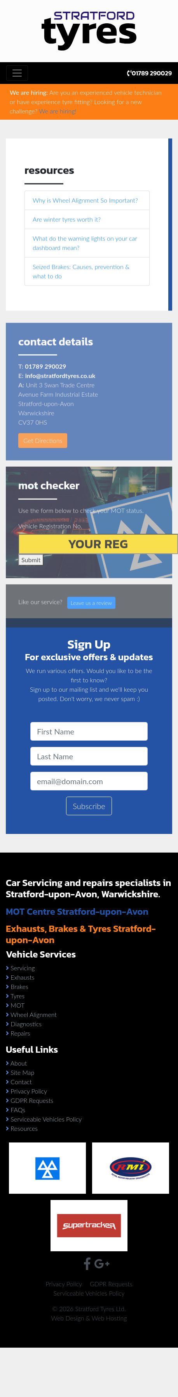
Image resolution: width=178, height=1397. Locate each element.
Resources (24, 1128)
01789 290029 (149, 73)
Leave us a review (91, 612)
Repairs (20, 1033)
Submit (30, 568)
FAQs (17, 1109)
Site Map (22, 1072)
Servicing (22, 967)
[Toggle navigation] (17, 73)
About (18, 1063)
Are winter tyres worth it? (67, 219)
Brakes (19, 986)
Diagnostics (26, 1023)
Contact (21, 1081)
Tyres (17, 995)
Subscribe (89, 806)
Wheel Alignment (33, 1014)
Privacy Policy (28, 1091)
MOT (17, 1005)
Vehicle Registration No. (50, 535)
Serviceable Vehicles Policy (46, 1119)
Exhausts (22, 977)
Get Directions (42, 449)
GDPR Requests (31, 1100)
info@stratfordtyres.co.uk (60, 385)
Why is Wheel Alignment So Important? (85, 200)
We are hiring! (57, 111)
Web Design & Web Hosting (89, 1318)
